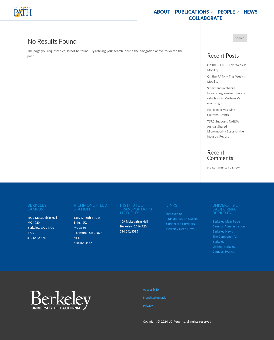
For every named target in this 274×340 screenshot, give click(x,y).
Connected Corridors (180, 224)
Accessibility (151, 289)
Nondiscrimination (155, 297)
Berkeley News (222, 231)
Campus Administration (228, 226)
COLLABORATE (205, 19)
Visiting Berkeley (223, 247)
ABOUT (162, 12)
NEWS (250, 12)
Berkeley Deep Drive (180, 229)
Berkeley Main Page (226, 221)
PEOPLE (226, 12)
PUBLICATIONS (192, 12)
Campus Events (223, 251)
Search (239, 38)
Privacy (148, 306)
